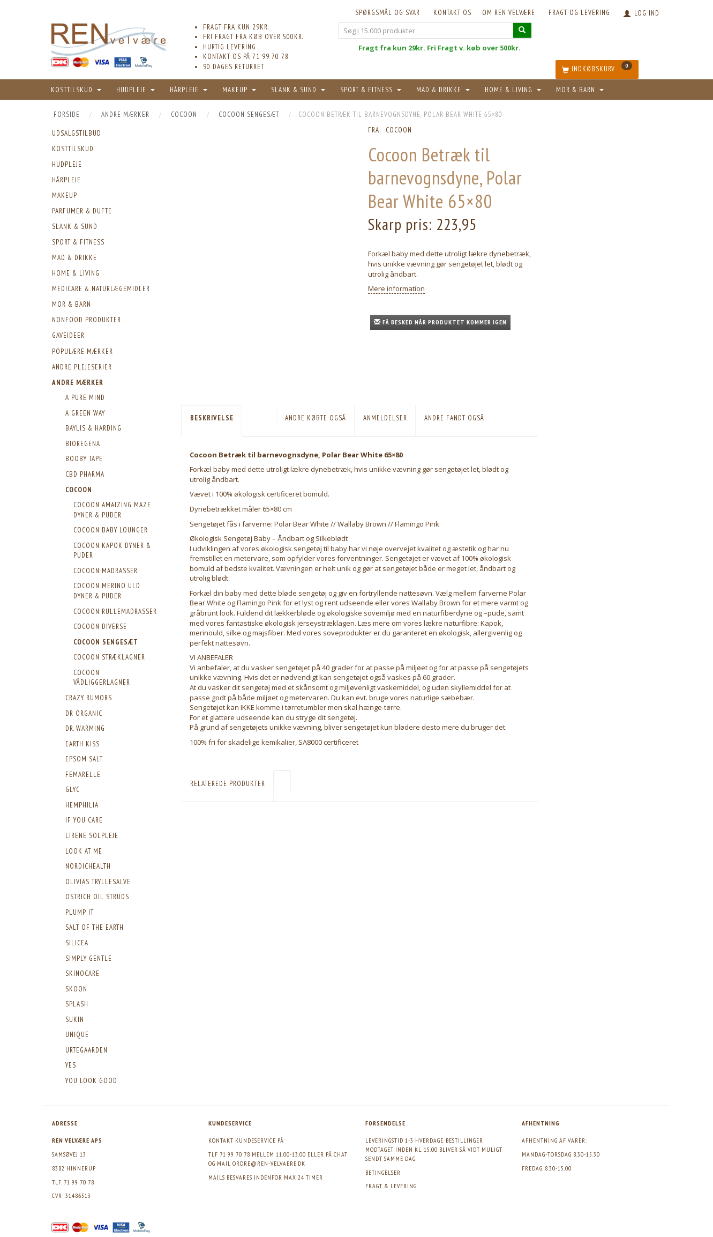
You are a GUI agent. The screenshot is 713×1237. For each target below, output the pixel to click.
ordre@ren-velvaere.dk (268, 1163)
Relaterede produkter (227, 783)
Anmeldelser (385, 418)
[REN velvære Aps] (108, 37)
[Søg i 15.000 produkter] (522, 30)
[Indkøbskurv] (597, 69)
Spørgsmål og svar (387, 12)
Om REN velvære (508, 12)
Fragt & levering (391, 1186)
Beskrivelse (212, 418)
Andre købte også (315, 418)
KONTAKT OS (452, 12)
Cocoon (399, 130)
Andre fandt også (454, 418)
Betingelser (383, 1172)
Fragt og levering (579, 12)
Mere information (396, 288)
